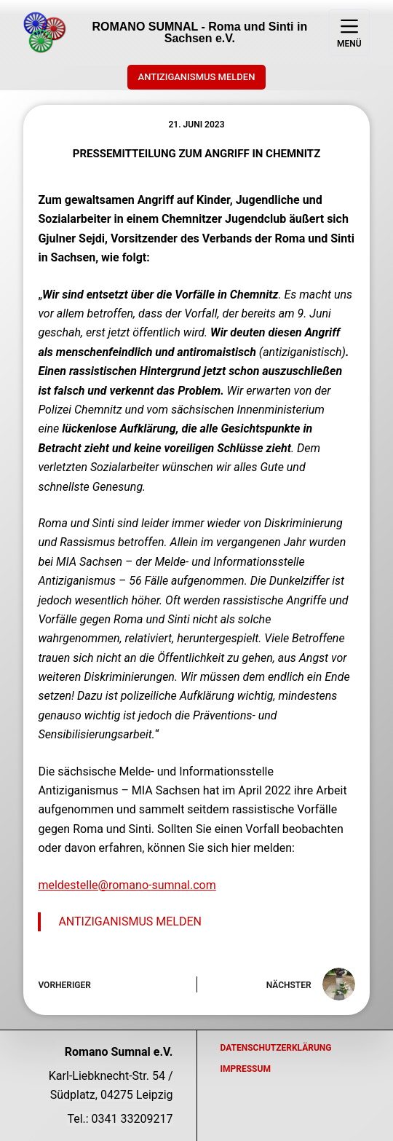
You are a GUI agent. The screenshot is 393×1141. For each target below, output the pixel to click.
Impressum (246, 1069)
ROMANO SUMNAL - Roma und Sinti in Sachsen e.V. (199, 32)
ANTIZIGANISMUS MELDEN (196, 76)
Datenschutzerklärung (276, 1048)
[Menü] (349, 32)
